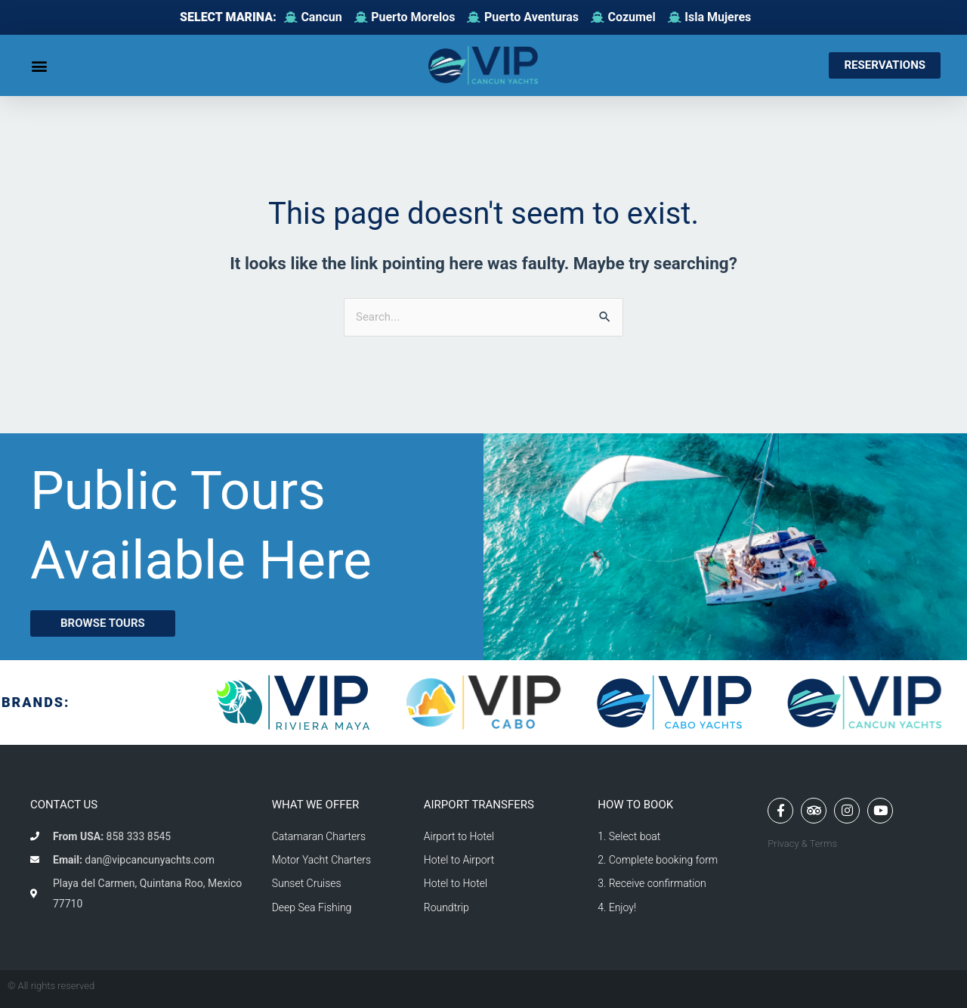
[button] (38, 65)
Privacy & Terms (802, 843)
